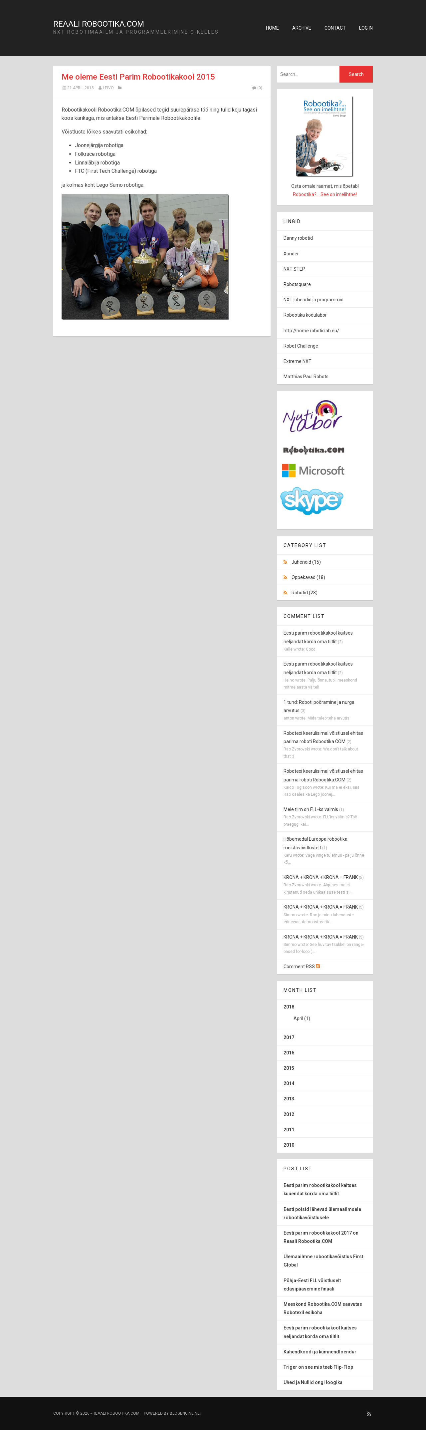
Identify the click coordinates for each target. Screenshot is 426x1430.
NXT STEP (294, 269)
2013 (289, 1098)
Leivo (108, 88)
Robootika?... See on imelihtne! (325, 194)
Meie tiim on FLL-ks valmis (311, 809)
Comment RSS (302, 966)
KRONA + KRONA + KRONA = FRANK (321, 877)
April (298, 1018)
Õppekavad (308, 577)
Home (272, 28)
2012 (289, 1114)
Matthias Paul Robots (306, 376)
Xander (291, 253)
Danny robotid (298, 238)
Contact (335, 28)
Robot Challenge (301, 346)
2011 (289, 1129)
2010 (289, 1145)
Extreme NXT (298, 361)
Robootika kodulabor (305, 315)
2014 (289, 1083)
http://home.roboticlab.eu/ (311, 330)
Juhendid (306, 562)
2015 (289, 1068)
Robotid (305, 592)
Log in (366, 28)
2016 (289, 1052)
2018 (325, 1015)
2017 (289, 1037)
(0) (257, 88)
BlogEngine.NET (186, 1413)
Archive (301, 28)
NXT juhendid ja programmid (313, 299)
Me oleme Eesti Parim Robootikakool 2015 (138, 77)
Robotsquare (297, 284)
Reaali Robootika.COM (98, 24)
